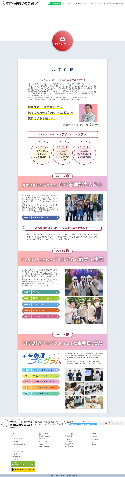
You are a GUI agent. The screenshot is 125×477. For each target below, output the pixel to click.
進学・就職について (44, 438)
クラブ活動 (95, 439)
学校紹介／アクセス (17, 451)
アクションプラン (69, 3)
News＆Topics (16, 435)
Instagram (94, 436)
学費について (68, 436)
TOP (13, 433)
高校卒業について (82, 3)
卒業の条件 (42, 435)
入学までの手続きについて (72, 435)
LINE (93, 435)
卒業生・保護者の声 (44, 447)
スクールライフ (43, 441)
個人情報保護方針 (17, 456)
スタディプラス (69, 443)
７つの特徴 (15, 441)
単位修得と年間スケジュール (46, 436)
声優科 (67, 445)
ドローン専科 (68, 441)
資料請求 (94, 444)
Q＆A (104, 3)
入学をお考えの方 (95, 3)
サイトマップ (15, 459)
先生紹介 (41, 444)
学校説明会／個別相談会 (115, 3)
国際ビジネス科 (69, 446)
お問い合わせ (15, 454)
